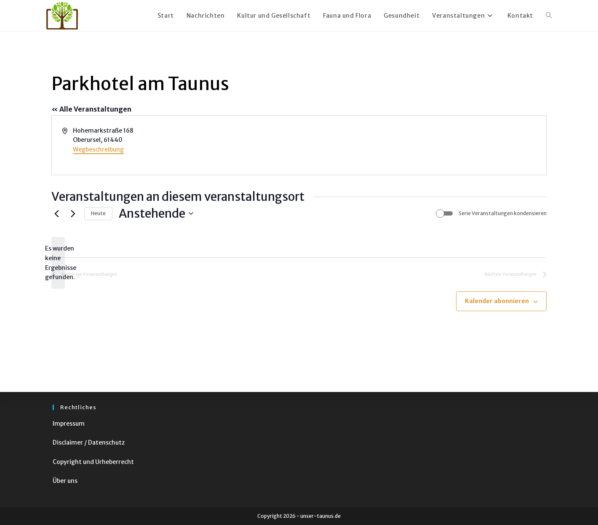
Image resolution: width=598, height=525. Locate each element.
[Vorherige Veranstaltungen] (56, 213)
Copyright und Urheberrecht (93, 462)
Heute (98, 213)
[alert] (58, 263)
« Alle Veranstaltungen (91, 109)
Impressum (69, 423)
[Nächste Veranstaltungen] (73, 213)
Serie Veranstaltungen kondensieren (503, 213)
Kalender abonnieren (497, 301)
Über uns (65, 481)
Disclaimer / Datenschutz (89, 442)
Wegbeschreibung (98, 149)
